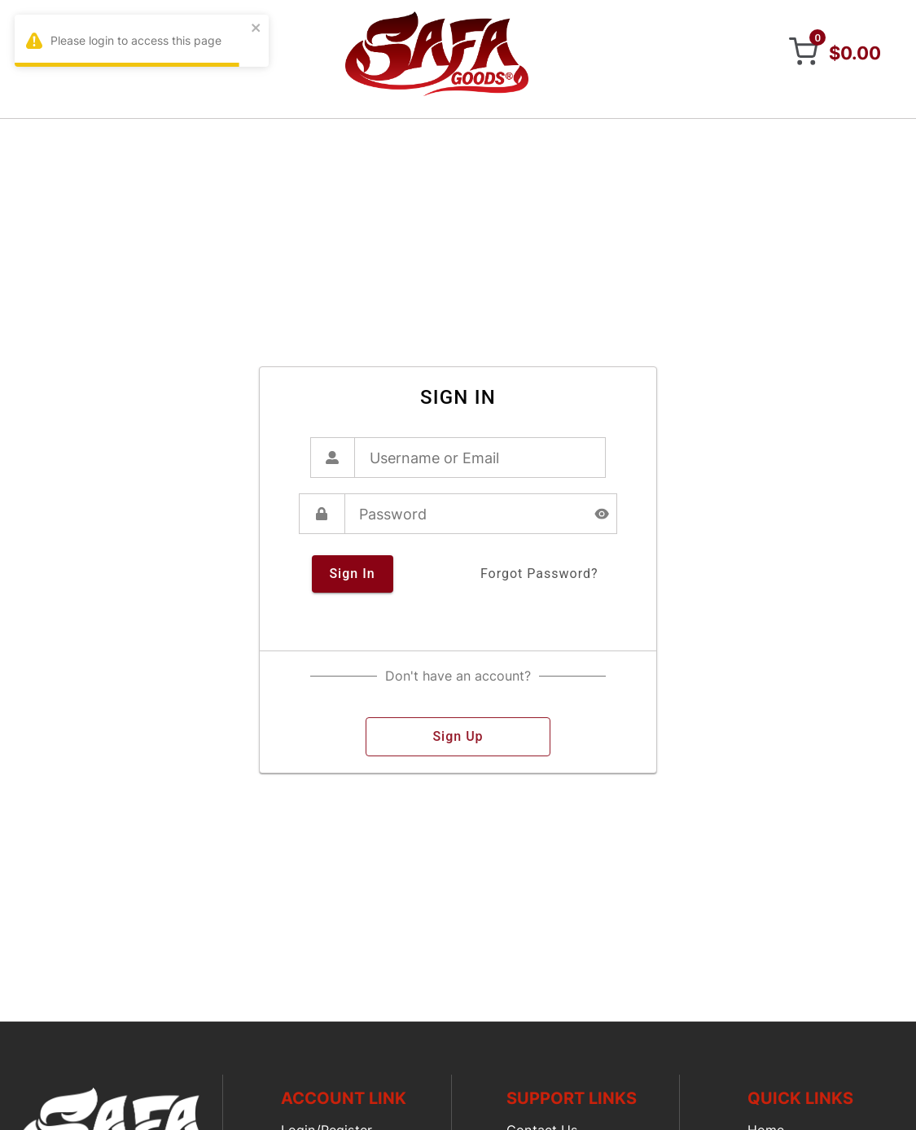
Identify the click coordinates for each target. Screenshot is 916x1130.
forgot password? (539, 574)
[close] (256, 29)
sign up (458, 737)
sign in (352, 574)
